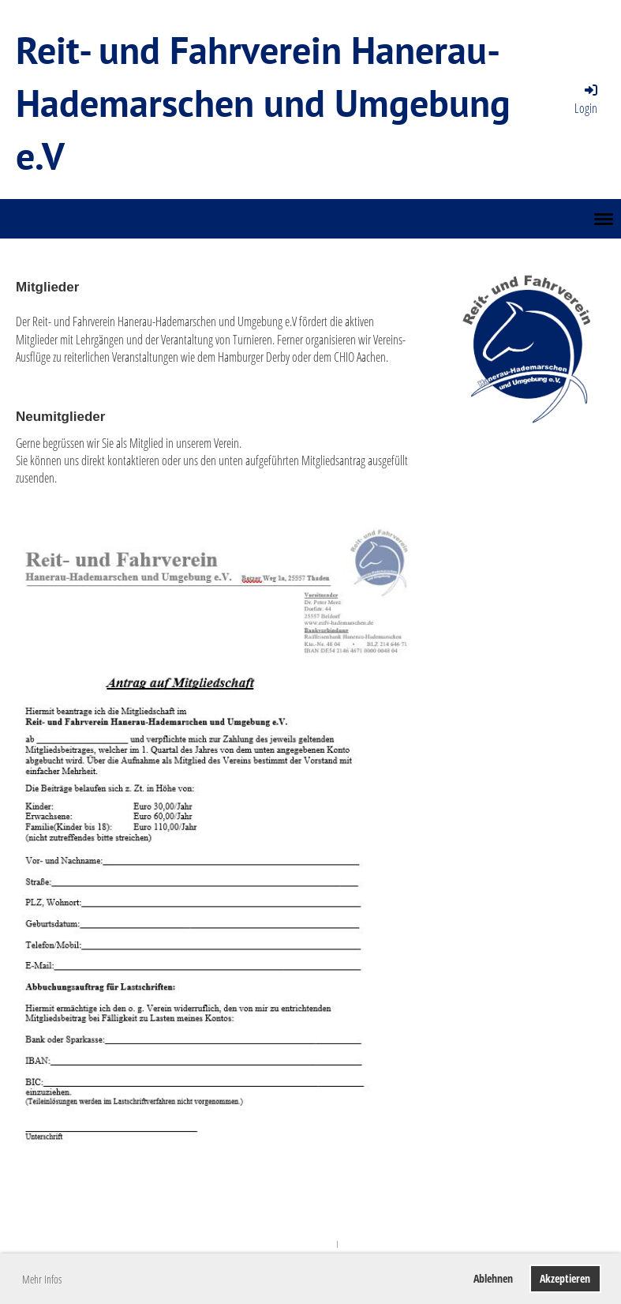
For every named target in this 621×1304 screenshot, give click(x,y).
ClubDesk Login (364, 1243)
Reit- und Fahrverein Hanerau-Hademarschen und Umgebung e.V (263, 102)
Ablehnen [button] (493, 1278)
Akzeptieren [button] (565, 1278)
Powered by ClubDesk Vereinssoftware (284, 1243)
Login (587, 98)
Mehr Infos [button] (42, 1279)
